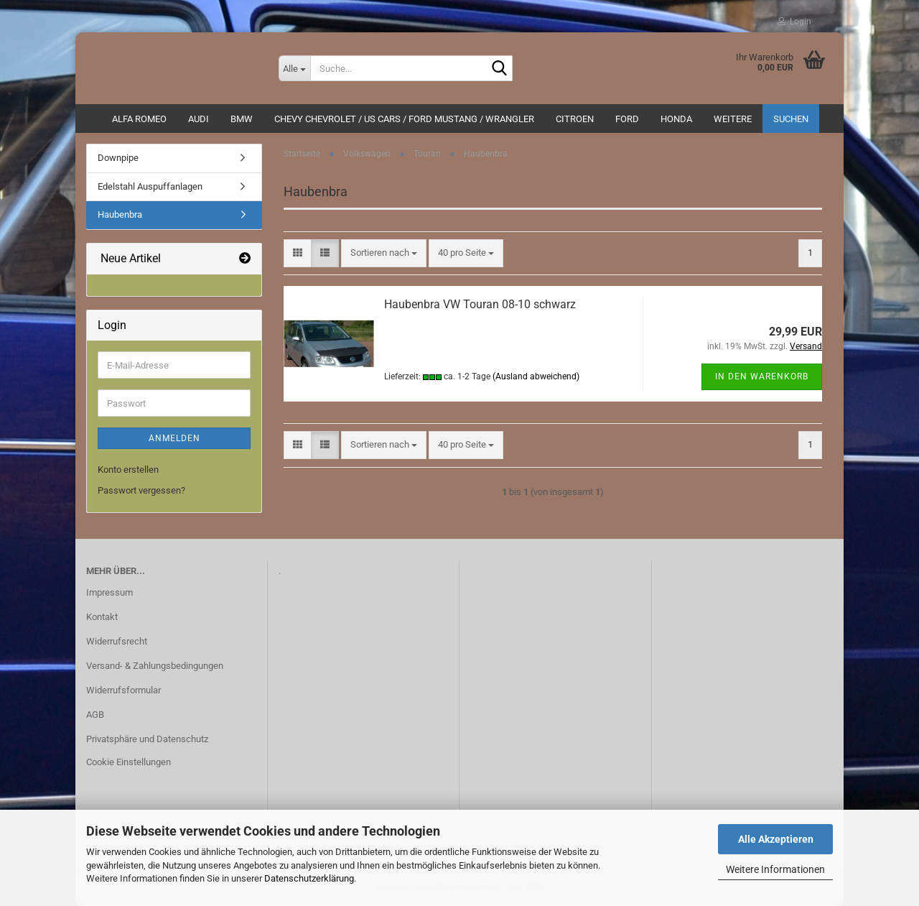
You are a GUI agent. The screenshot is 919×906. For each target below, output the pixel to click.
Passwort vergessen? (141, 490)
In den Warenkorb (761, 376)
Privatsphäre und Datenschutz (147, 739)
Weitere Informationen (775, 869)
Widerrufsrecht (116, 641)
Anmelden (174, 438)
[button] (298, 253)
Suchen (790, 119)
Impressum (109, 592)
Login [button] (794, 22)
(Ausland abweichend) (536, 376)
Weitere (733, 119)
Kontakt (102, 616)
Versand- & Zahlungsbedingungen (154, 665)
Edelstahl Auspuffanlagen (150, 186)
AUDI (198, 119)
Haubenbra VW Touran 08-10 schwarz (480, 304)
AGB (95, 714)
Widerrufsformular (123, 690)
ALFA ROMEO (139, 119)
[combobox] (383, 253)
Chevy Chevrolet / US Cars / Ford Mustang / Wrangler (404, 119)
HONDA (676, 119)
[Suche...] (294, 68)
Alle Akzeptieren (775, 839)
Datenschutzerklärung (309, 878)
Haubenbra (120, 214)
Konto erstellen (128, 469)
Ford (627, 119)
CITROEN (575, 119)
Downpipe (118, 157)
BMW (241, 119)
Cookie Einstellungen (128, 762)
